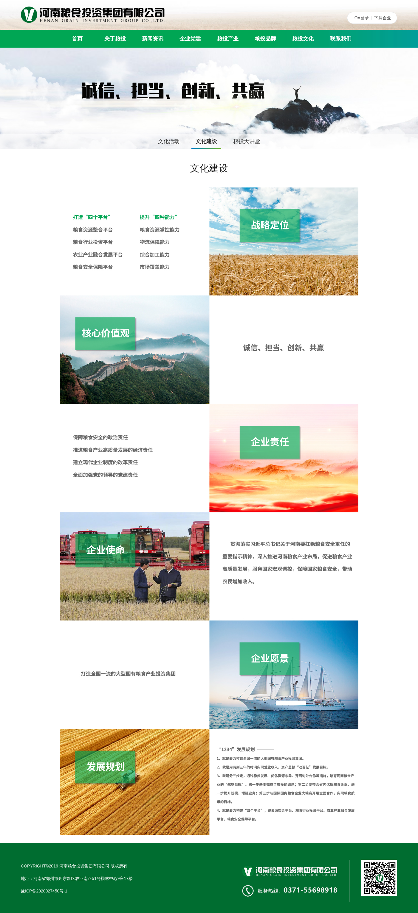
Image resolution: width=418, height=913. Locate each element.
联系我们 (341, 39)
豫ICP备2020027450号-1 (44, 891)
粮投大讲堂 (246, 141)
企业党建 (190, 39)
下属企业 (382, 17)
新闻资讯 (152, 39)
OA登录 (361, 17)
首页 (77, 39)
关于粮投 (115, 39)
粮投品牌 (265, 39)
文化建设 (206, 141)
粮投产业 (228, 39)
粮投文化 (303, 39)
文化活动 (168, 141)
